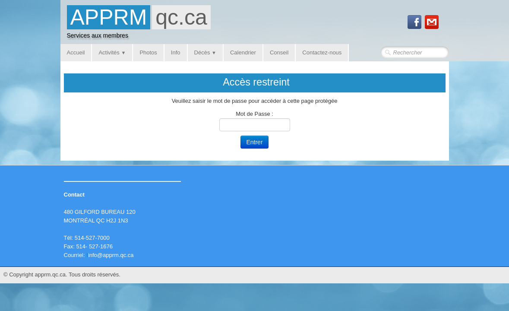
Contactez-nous (321, 52)
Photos (148, 52)
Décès (205, 52)
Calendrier (243, 52)
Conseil (279, 52)
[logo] (138, 24)
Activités (112, 52)
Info (175, 52)
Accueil (76, 52)
